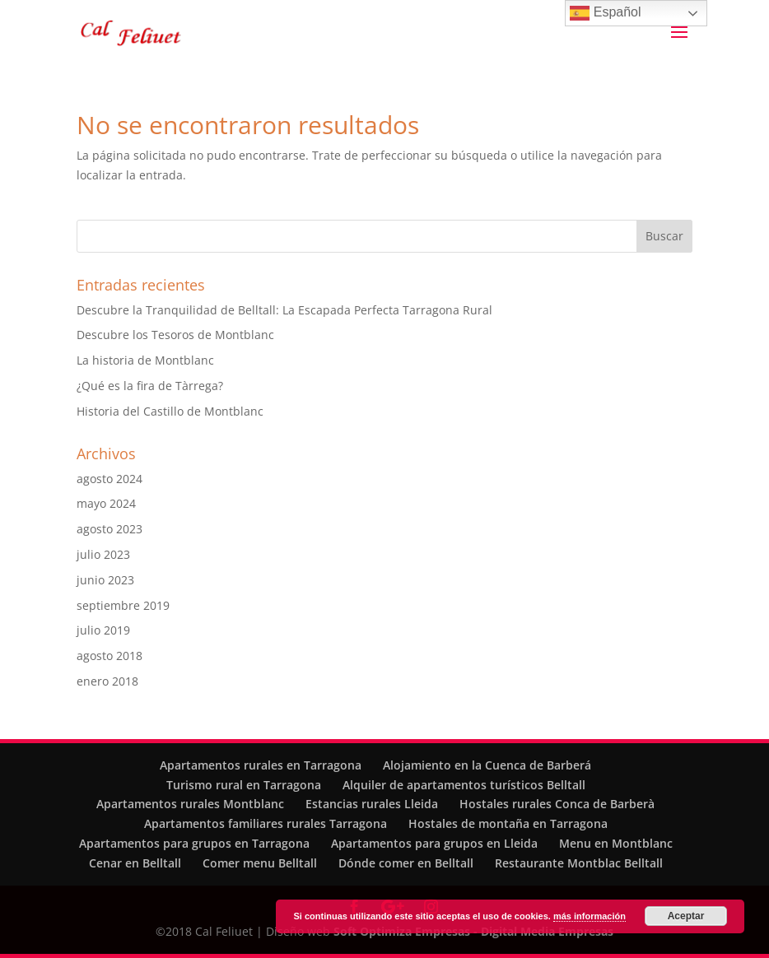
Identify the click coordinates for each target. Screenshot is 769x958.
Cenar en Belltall (135, 863)
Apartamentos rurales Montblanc (190, 804)
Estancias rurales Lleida (371, 804)
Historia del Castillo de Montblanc (170, 411)
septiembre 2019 (123, 605)
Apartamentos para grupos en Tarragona (194, 843)
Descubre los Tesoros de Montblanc (175, 334)
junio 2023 (105, 580)
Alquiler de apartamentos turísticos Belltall (464, 785)
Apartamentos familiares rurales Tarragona (265, 823)
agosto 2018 (109, 655)
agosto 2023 (109, 529)
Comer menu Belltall (260, 863)
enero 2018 (107, 681)
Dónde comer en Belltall (405, 863)
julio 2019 (103, 630)
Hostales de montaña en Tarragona (508, 823)
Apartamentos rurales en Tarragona (260, 765)
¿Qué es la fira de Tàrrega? (150, 385)
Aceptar (686, 916)
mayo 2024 (106, 503)
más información (589, 916)
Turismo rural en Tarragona (243, 785)
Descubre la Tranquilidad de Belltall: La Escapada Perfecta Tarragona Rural (284, 310)
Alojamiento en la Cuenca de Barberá (487, 765)
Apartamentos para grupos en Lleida (434, 843)
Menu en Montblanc (616, 843)
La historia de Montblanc (145, 360)
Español (605, 13)
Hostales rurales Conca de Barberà (557, 804)
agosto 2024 (109, 478)
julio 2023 (103, 554)
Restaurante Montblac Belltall (579, 863)
